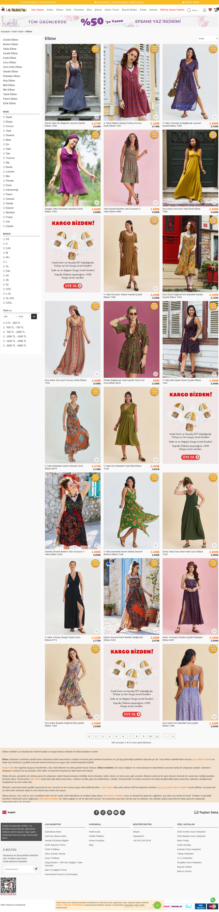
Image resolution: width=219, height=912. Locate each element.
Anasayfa (5, 31)
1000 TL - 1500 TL (16, 336)
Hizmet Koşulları (96, 840)
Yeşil (8, 130)
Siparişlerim (138, 836)
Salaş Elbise (9, 49)
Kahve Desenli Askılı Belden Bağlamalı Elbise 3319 (123, 638)
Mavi (8, 140)
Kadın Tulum (112, 9)
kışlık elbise (34, 779)
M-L (8, 257)
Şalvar (98, 9)
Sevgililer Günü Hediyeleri (189, 862)
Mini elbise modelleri (113, 795)
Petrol (9, 194)
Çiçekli (9, 226)
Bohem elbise (8, 767)
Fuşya (9, 217)
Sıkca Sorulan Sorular (55, 853)
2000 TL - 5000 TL (16, 345)
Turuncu (10, 158)
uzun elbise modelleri (202, 759)
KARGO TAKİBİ (190, 2)
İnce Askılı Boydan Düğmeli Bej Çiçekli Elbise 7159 (64, 724)
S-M (8, 248)
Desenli (10, 135)
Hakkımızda (94, 832)
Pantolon (79, 9)
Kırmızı (10, 126)
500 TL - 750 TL (15, 327)
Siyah (9, 117)
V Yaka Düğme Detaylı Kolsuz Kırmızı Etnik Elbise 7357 (123, 124)
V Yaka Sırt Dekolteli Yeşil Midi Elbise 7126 (122, 467)
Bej (7, 162)
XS (7, 239)
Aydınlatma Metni (53, 832)
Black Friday (183, 840)
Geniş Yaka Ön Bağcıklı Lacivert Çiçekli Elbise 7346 (65, 124)
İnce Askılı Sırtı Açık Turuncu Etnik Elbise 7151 (65, 381)
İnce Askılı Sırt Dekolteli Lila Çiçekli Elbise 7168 (180, 724)
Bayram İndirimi (184, 867)
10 (150, 736)
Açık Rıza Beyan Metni (55, 836)
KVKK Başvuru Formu (55, 845)
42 (7, 284)
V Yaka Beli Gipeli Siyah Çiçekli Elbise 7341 (182, 381)
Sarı (8, 153)
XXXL (9, 302)
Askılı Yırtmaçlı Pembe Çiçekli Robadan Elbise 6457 (183, 638)
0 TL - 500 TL (13, 323)
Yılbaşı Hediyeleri (185, 853)
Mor (8, 176)
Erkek (143, 9)
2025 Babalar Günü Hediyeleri (191, 836)
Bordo (9, 167)
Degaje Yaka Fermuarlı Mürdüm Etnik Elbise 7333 (64, 210)
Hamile (153, 9)
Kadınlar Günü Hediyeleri (189, 849)
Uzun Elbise (9, 62)
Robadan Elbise (11, 76)
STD (8, 289)
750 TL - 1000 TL (15, 332)
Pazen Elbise (10, 99)
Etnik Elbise (9, 103)
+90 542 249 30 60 (142, 840)
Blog (91, 845)
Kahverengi (12, 190)
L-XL (8, 293)
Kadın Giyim (18, 31)
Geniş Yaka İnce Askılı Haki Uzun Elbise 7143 (183, 553)
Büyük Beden (129, 9)
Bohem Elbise (10, 44)
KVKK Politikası (52, 849)
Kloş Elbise (9, 80)
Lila (8, 221)
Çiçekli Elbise (10, 53)
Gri (7, 144)
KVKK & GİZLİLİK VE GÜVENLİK (70, 905)
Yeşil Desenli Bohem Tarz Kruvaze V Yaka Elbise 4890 (122, 210)
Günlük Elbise (10, 39)
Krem (9, 185)
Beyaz (9, 121)
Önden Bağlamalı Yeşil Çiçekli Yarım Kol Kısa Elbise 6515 (124, 381)
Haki (8, 149)
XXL (8, 271)
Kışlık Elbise (9, 58)
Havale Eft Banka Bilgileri (57, 840)
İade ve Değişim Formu (56, 870)
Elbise (59, 9)
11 (157, 736)
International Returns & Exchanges (61, 874)
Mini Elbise (9, 89)
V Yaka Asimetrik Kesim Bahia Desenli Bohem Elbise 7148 (123, 553)
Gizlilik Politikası (96, 836)
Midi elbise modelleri (49, 799)
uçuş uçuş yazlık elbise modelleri (172, 787)
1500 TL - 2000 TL (16, 341)
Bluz (89, 9)
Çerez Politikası (52, 858)
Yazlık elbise (107, 787)
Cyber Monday (184, 845)
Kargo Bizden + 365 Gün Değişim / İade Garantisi (63, 864)
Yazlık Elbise (10, 94)
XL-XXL (10, 298)
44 (7, 275)
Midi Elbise (9, 85)
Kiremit (10, 208)
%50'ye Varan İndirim (172, 9)
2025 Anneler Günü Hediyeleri (191, 832)
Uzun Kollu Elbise (12, 67)
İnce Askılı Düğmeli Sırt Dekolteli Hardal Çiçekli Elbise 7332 (183, 295)
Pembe (10, 180)
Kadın (50, 9)
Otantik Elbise (10, 71)
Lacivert (10, 171)
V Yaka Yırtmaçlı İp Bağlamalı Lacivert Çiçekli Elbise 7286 (182, 124)
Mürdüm (10, 212)
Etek (68, 9)
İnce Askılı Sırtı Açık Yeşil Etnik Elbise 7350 (181, 210)
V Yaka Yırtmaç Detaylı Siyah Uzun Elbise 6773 (62, 638)
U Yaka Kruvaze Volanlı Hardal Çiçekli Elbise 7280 (123, 295)
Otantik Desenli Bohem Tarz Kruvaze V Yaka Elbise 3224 (64, 553)
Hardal (9, 203)
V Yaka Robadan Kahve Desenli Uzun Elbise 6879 (64, 467)
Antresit (10, 199)
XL (7, 266)
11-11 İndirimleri (184, 858)
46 (7, 280)
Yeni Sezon (37, 9)
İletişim (136, 832)
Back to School (184, 871)
